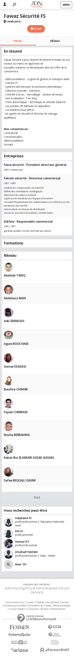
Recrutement (52, 602)
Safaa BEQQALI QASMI (20, 480)
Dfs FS (19, 531)
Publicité (40, 602)
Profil (18, 41)
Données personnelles (15, 605)
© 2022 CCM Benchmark (53, 609)
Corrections (33, 609)
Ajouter (37, 28)
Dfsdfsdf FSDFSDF (26, 552)
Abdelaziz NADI (15, 298)
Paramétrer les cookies (40, 605)
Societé (65, 602)
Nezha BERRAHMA (17, 435)
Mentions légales (62, 605)
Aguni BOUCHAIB (16, 344)
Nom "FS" (21, 564)
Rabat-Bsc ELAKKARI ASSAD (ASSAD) (29, 457)
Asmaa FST (22, 541)
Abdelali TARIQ (14, 275)
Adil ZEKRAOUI (14, 321)
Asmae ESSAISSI (15, 366)
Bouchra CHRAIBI (16, 389)
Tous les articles (17, 609)
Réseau (55, 41)
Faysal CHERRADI (16, 412)
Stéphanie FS (23, 518)
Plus (37, 497)
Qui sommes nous (14, 602)
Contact (30, 602)
